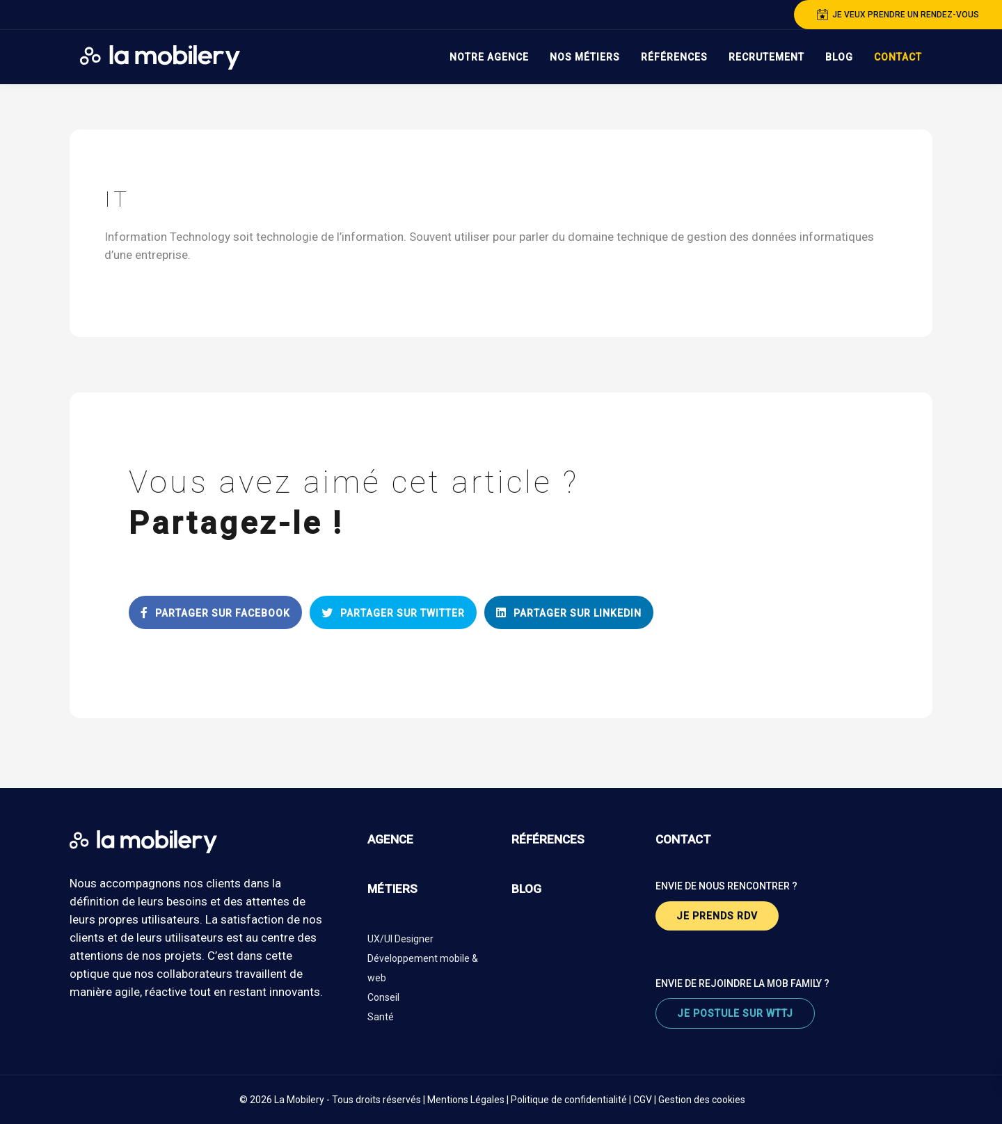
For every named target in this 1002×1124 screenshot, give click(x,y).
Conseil (383, 997)
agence (390, 839)
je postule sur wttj (735, 1013)
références (547, 839)
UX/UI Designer (400, 938)
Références (674, 57)
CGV (642, 1099)
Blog (839, 57)
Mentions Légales (465, 1099)
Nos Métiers (585, 57)
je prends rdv (717, 915)
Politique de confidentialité (569, 1099)
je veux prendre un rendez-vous (898, 14)
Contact (898, 57)
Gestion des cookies (701, 1099)
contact (683, 839)
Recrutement (766, 57)
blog (526, 889)
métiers (392, 889)
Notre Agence (489, 57)
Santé (380, 1016)
